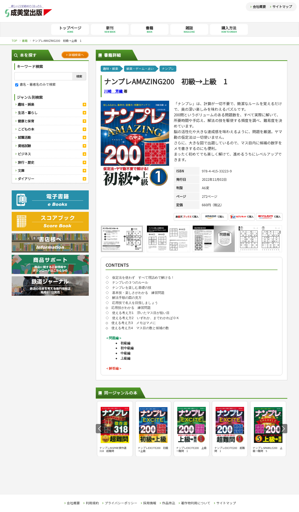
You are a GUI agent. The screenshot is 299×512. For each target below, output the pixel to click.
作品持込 (168, 503)
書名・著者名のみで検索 (35, 84)
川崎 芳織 (114, 91)
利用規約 (92, 503)
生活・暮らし (27, 112)
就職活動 (24, 137)
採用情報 (149, 503)
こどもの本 (26, 129)
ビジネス (24, 153)
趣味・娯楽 (26, 104)
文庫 (21, 170)
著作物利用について (195, 503)
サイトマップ (282, 6)
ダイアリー (26, 178)
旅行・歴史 (26, 162)
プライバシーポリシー (121, 503)
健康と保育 (26, 120)
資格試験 (24, 145)
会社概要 (259, 6)
